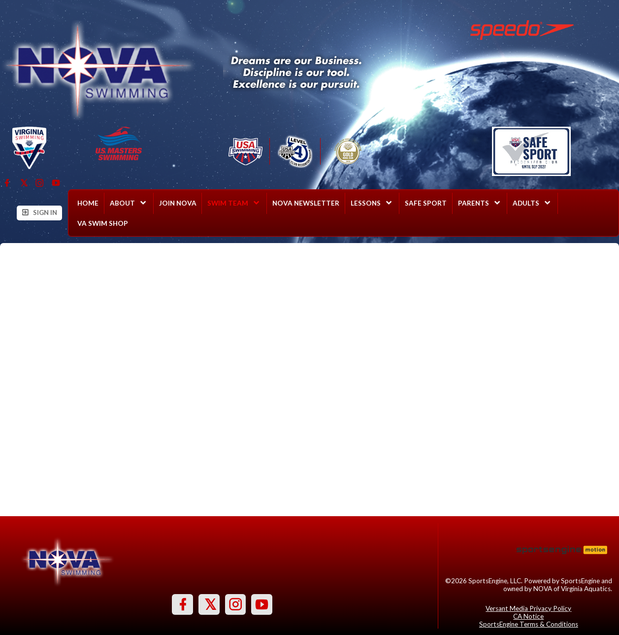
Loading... (310, 379)
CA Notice (528, 616)
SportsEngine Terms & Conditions (528, 624)
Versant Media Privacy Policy (528, 608)
